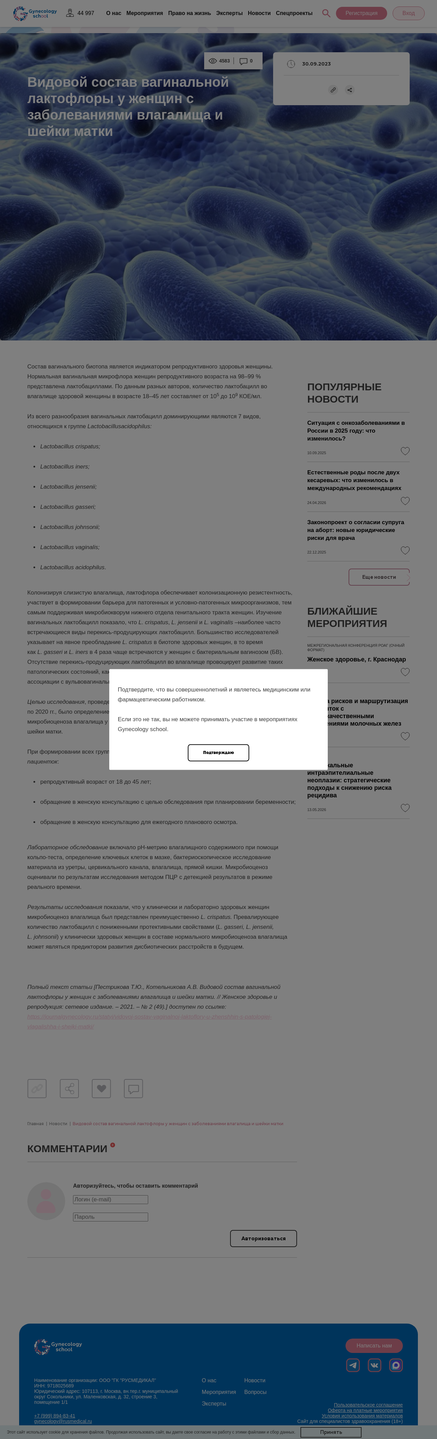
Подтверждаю (218, 752)
